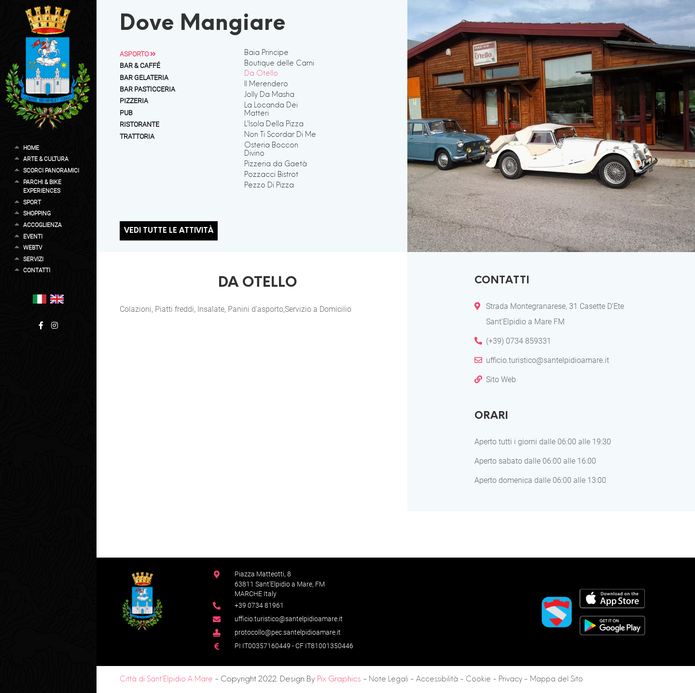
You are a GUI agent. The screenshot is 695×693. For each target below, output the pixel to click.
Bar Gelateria (144, 77)
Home (31, 147)
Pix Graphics (339, 679)
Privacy (510, 679)
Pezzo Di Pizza (269, 185)
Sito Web (501, 379)
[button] (39, 298)
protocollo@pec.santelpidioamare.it (288, 632)
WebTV (32, 247)
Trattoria (137, 136)
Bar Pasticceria (147, 89)
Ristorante (139, 124)
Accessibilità (437, 679)
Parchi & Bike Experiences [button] (42, 186)
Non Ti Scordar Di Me (280, 135)
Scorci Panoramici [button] (51, 170)
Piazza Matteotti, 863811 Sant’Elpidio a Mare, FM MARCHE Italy (280, 584)
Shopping (37, 213)
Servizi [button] (33, 259)
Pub (126, 113)
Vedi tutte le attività (168, 231)
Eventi (32, 236)
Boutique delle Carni (279, 63)
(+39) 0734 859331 (518, 341)
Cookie (478, 679)
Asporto (138, 54)
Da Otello (261, 74)
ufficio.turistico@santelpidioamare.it (547, 360)
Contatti (36, 270)
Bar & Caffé (140, 65)
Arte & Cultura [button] (46, 158)
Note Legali (388, 679)
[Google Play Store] (612, 624)
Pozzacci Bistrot (271, 175)
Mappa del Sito (556, 679)
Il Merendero (266, 84)
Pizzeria (134, 101)
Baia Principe (266, 53)
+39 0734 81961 (259, 605)
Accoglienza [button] (42, 224)
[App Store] (612, 597)
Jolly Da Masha (269, 95)
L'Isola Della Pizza (274, 124)
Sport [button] (32, 202)
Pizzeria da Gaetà (275, 164)
